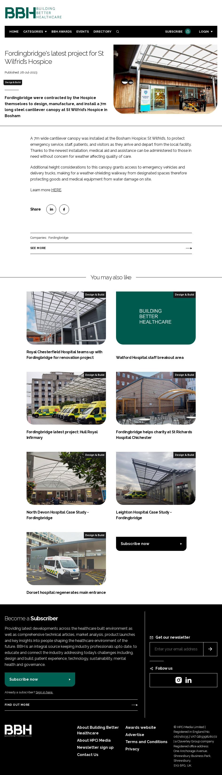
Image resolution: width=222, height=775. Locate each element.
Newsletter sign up (95, 747)
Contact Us (87, 754)
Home (14, 31)
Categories (33, 31)
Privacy (132, 749)
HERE (56, 190)
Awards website (140, 727)
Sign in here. (44, 692)
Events (82, 31)
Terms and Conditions (146, 742)
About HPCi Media (94, 740)
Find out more (17, 704)
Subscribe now (135, 543)
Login (204, 31)
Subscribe (177, 32)
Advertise (134, 735)
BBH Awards (61, 31)
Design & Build (13, 82)
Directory (102, 31)
